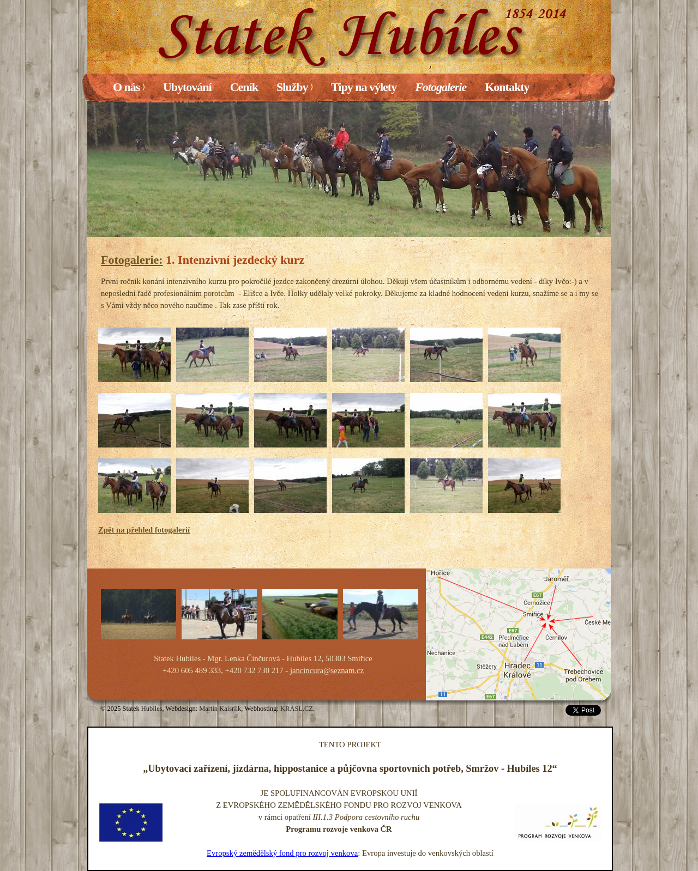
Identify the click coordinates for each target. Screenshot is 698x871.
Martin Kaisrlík (220, 708)
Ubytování (187, 87)
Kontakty (507, 87)
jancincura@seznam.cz (327, 670)
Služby (294, 87)
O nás (129, 87)
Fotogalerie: (132, 260)
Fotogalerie (440, 87)
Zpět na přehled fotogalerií (144, 529)
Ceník (244, 87)
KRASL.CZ (296, 708)
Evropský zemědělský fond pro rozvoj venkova (282, 853)
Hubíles (152, 708)
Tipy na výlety (363, 87)
